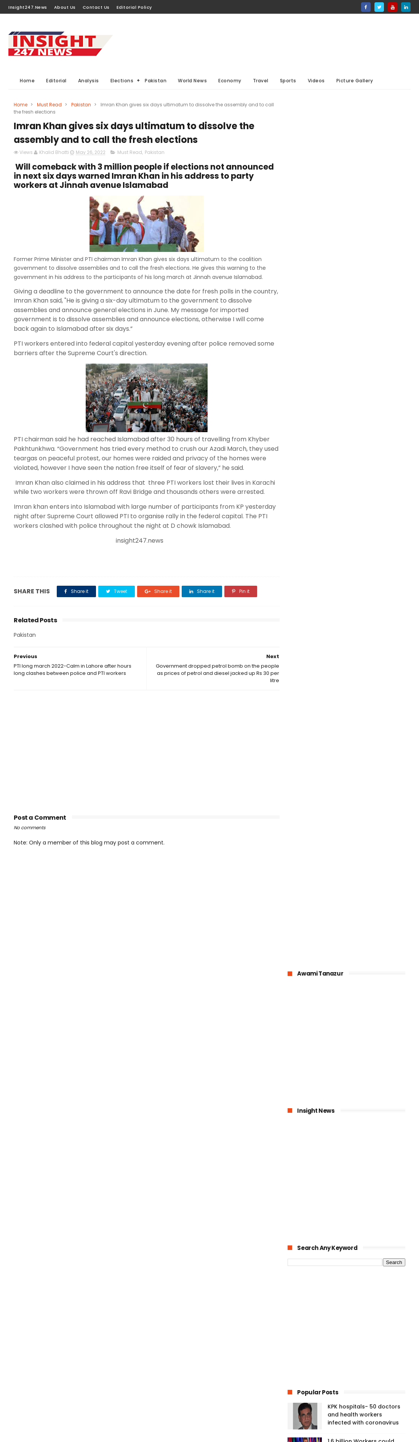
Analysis (88, 80)
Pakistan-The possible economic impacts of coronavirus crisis (359, 652)
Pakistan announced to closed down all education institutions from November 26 (366, 691)
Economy (229, 80)
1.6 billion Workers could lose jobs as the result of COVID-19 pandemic (362, 582)
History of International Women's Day (360, 827)
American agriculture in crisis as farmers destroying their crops (360, 796)
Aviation (200, 1393)
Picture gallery (165, 1407)
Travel (261, 80)
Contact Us (96, 7)
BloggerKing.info (77, 1432)
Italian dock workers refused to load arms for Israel (362, 865)
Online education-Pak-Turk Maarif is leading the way (365, 723)
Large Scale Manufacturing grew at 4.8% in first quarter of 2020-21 (365, 761)
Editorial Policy (134, 7)
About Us (65, 7)
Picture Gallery (354, 80)
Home (27, 80)
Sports (288, 80)
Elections (122, 80)
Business (160, 1351)
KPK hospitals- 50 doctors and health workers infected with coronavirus (364, 548)
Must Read (49, 104)
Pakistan (155, 80)
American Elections (216, 1379)
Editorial (56, 80)
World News (192, 80)
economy (209, 1351)
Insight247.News (27, 7)
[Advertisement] (272, 42)
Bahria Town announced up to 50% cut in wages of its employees (366, 617)
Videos (316, 80)
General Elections (169, 1337)
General (158, 1379)
